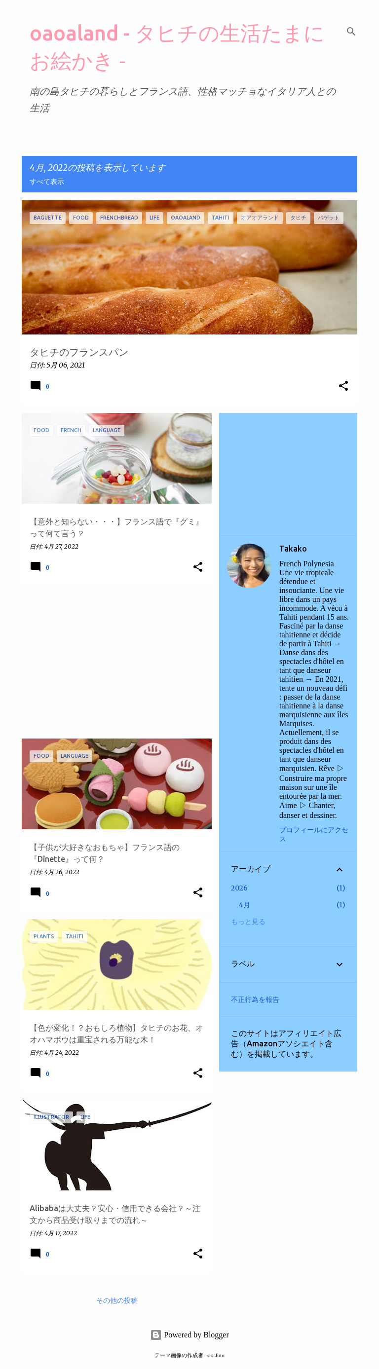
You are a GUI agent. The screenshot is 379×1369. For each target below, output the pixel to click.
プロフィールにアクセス (313, 834)
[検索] (351, 31)
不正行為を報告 (255, 999)
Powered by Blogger (189, 1335)
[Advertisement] (113, 662)
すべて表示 (47, 182)
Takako (293, 548)
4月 (244, 904)
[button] (343, 386)
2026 (239, 888)
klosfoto (215, 1355)
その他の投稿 (117, 1301)
